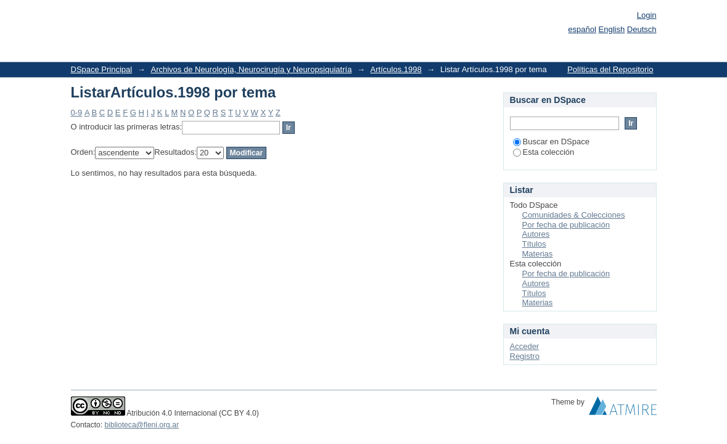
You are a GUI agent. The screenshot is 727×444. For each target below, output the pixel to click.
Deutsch (642, 29)
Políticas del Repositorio (610, 69)
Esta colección (544, 152)
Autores (536, 234)
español (582, 29)
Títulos (534, 244)
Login (647, 15)
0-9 (77, 112)
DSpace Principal (102, 69)
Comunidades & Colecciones (573, 215)
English (612, 29)
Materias (537, 253)
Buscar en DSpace (551, 141)
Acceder (525, 346)
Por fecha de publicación (566, 224)
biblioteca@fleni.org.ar (142, 425)
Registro (525, 356)
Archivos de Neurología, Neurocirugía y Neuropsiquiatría (250, 69)
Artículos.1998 (396, 69)
